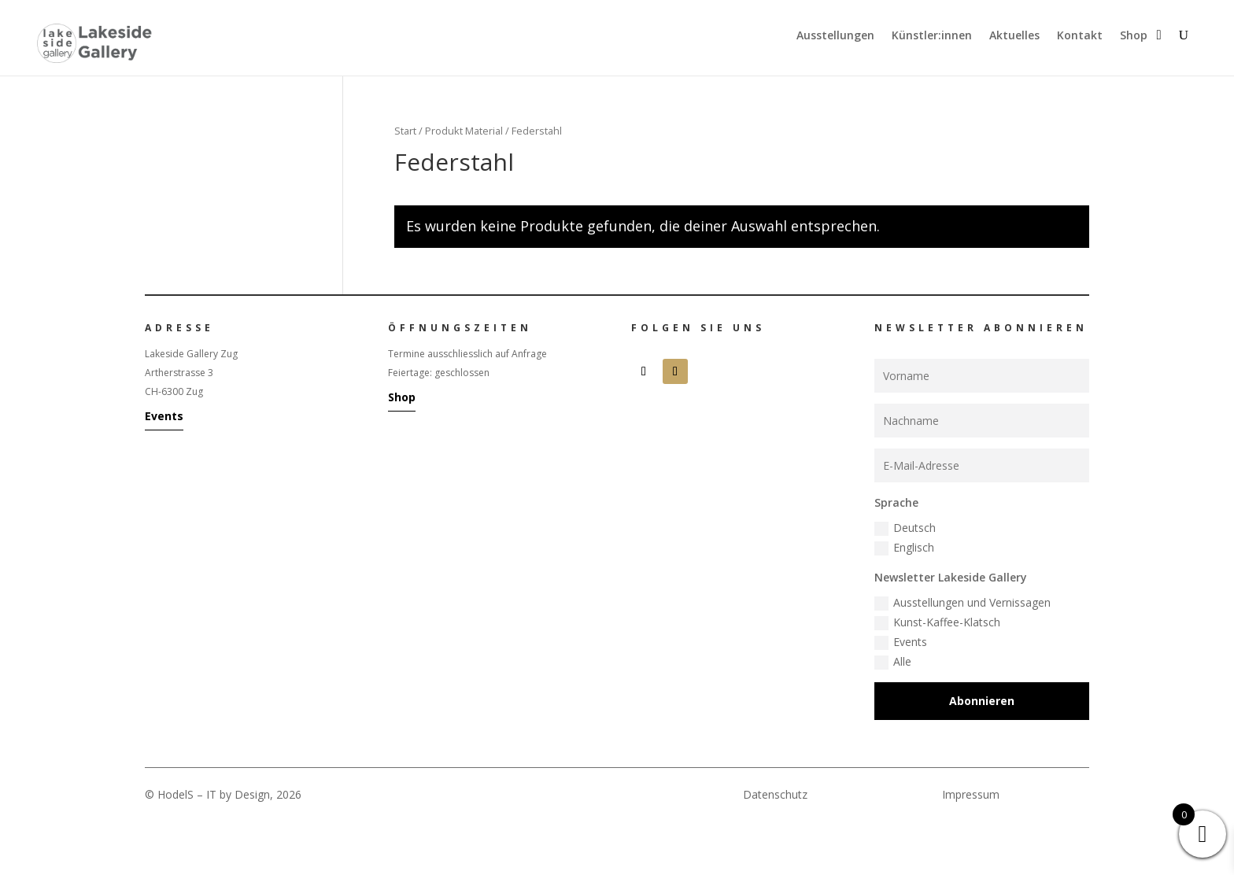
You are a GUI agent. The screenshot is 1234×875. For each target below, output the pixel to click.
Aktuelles (1014, 36)
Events (164, 415)
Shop (1133, 36)
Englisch (904, 548)
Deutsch (905, 528)
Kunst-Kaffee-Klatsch (937, 622)
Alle (892, 662)
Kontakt (1080, 36)
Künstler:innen (932, 36)
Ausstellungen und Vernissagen (962, 603)
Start (405, 131)
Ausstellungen (835, 36)
